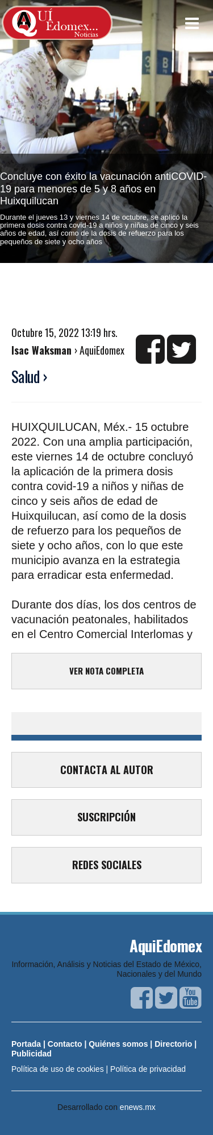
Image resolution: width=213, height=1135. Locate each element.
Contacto (65, 1043)
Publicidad (31, 1053)
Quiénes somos (118, 1043)
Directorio (173, 1043)
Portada (26, 1043)
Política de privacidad (148, 1069)
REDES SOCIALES (106, 864)
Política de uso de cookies (57, 1069)
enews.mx (138, 1107)
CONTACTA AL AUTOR (106, 769)
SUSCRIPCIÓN (106, 816)
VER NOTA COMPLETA (106, 670)
